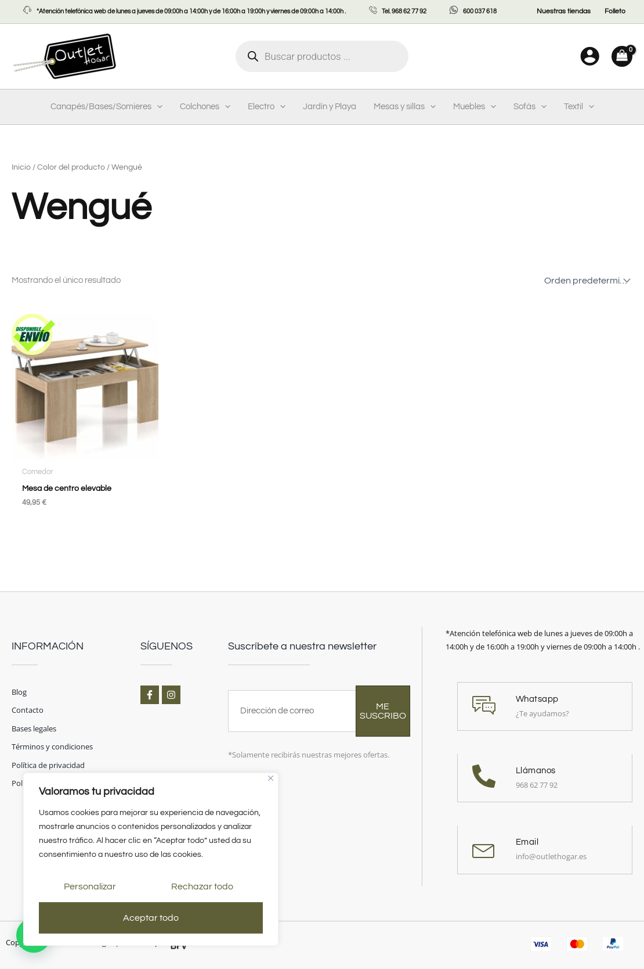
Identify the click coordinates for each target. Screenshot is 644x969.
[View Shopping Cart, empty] (622, 56)
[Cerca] (270, 778)
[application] (156, 106)
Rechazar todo (202, 886)
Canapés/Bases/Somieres (106, 106)
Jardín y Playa (329, 106)
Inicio (21, 167)
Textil (579, 106)
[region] (150, 859)
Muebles (474, 106)
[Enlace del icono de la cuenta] (590, 56)
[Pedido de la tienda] (586, 280)
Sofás (530, 106)
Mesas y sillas (405, 106)
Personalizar (90, 886)
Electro (266, 106)
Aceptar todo (151, 918)
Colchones (205, 106)
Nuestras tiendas (564, 11)
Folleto (615, 11)
